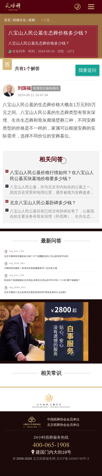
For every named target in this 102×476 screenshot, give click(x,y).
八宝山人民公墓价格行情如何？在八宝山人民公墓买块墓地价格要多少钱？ (52, 175)
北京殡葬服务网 (44, 458)
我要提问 (87, 70)
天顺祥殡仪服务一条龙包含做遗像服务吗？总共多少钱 (30, 268)
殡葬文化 (19, 20)
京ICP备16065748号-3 (72, 458)
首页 (7, 20)
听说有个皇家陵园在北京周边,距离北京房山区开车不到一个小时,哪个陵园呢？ (42, 280)
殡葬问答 (35, 20)
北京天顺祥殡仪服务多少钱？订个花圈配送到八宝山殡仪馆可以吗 (36, 256)
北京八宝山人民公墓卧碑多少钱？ (43, 202)
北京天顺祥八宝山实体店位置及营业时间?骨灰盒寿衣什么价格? (35, 292)
